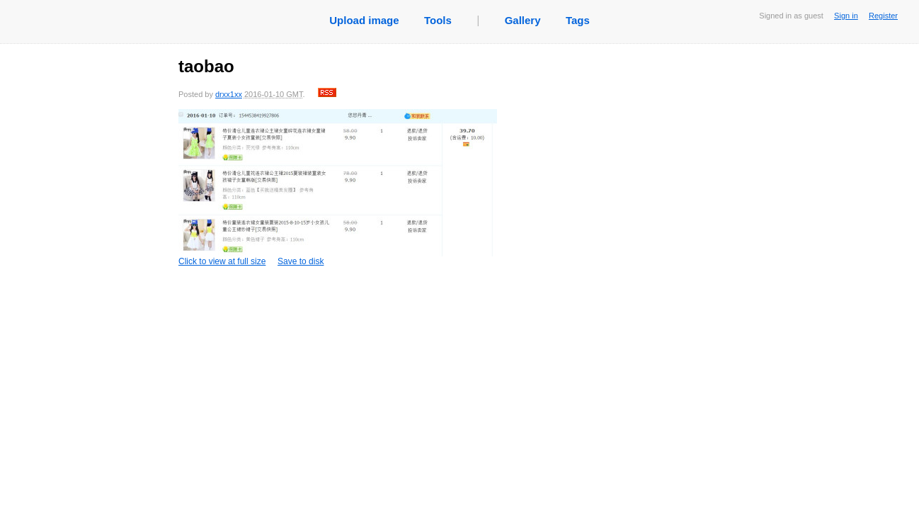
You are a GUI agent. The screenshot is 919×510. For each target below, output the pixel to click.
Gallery (523, 20)
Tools (438, 20)
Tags (578, 20)
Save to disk (301, 261)
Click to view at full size (337, 187)
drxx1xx (228, 94)
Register (883, 15)
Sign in (846, 15)
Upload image (364, 20)
